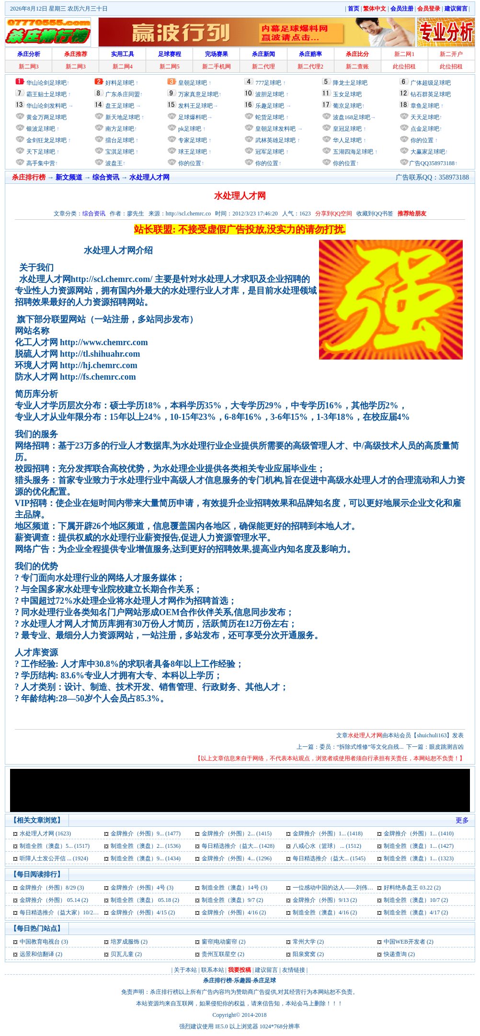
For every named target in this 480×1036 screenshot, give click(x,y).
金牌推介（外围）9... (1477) (146, 833)
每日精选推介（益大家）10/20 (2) (62, 912)
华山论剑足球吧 (46, 82)
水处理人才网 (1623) (45, 833)
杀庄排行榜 (217, 980)
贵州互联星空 (219, 954)
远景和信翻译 (37, 954)
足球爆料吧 (192, 117)
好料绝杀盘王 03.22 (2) (412, 887)
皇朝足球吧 (192, 82)
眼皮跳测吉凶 (446, 746)
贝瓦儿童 (122, 954)
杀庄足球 (264, 980)
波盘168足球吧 (351, 117)
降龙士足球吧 (350, 82)
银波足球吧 (41, 128)
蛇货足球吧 (270, 117)
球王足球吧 (192, 151)
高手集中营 (40, 163)
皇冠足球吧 (346, 128)
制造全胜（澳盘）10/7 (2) (416, 900)
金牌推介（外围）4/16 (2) (234, 912)
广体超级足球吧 (431, 82)
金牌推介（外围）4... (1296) (237, 858)
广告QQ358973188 (432, 163)
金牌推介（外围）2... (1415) (237, 833)
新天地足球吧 (122, 117)
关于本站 (185, 970)
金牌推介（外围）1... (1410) (419, 833)
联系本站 (212, 970)
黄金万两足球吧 (46, 117)
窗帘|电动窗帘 (219, 941)
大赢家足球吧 (427, 151)
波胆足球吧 (269, 94)
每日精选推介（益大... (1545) (329, 858)
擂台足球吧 (119, 140)
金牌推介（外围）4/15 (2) (143, 912)
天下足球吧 (40, 151)
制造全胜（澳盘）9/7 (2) (232, 900)
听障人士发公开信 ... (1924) (54, 858)
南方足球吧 (119, 128)
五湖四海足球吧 (352, 151)
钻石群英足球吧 (431, 94)
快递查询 (395, 954)
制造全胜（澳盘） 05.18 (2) (145, 900)
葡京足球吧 (347, 105)
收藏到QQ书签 (374, 213)
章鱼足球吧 (425, 105)
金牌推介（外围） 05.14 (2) (54, 900)
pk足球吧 (189, 128)
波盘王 (113, 163)
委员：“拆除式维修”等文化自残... (362, 746)
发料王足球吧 (195, 105)
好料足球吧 (119, 82)
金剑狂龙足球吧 (46, 140)
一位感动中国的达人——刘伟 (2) (334, 887)
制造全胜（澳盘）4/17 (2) (416, 912)
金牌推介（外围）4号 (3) (142, 887)
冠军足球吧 (269, 151)
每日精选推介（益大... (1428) (238, 846)
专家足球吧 (192, 140)
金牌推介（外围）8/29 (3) (52, 887)
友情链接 (293, 970)
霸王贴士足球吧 (46, 94)
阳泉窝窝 (304, 954)
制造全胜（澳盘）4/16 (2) (325, 912)
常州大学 (305, 941)
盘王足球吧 (119, 105)
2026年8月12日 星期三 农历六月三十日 (59, 8)
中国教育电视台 (40, 941)
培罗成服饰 (125, 941)
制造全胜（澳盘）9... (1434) (146, 858)
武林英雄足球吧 (275, 140)
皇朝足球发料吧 (275, 128)
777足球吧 (268, 82)
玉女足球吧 (347, 94)
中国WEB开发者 (404, 941)
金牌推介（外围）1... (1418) (328, 833)
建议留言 (266, 970)
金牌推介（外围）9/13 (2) (325, 900)
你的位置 (189, 163)
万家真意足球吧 (198, 94)
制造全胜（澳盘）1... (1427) (419, 846)
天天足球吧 (424, 117)
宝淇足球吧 (119, 151)
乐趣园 (242, 980)
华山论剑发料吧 (46, 105)
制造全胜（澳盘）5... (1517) (55, 846)
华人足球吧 (346, 140)
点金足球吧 (424, 128)
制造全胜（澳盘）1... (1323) (419, 858)
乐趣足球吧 (269, 105)
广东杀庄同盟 (122, 94)
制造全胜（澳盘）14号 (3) (234, 887)
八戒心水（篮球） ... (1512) (327, 846)
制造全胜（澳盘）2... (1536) (146, 846)
